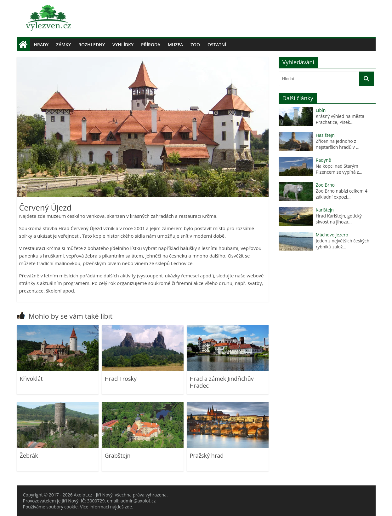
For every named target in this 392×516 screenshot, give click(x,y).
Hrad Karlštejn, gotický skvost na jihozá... (339, 219)
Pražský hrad (207, 455)
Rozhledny (91, 45)
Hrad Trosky (121, 378)
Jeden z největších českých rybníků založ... (342, 244)
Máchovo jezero (332, 235)
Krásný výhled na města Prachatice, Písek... (340, 119)
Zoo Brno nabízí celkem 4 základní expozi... (341, 194)
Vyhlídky (123, 45)
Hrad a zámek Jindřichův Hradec (222, 382)
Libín (321, 110)
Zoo (195, 45)
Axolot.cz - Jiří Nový (93, 495)
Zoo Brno (325, 185)
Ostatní (216, 45)
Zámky (63, 45)
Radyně (323, 160)
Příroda (150, 45)
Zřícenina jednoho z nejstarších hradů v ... (338, 144)
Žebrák (29, 455)
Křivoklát (31, 378)
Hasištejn (325, 135)
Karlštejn (325, 210)
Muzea (175, 45)
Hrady (41, 45)
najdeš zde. (121, 507)
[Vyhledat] (366, 79)
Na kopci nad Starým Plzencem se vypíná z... (339, 169)
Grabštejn (118, 455)
